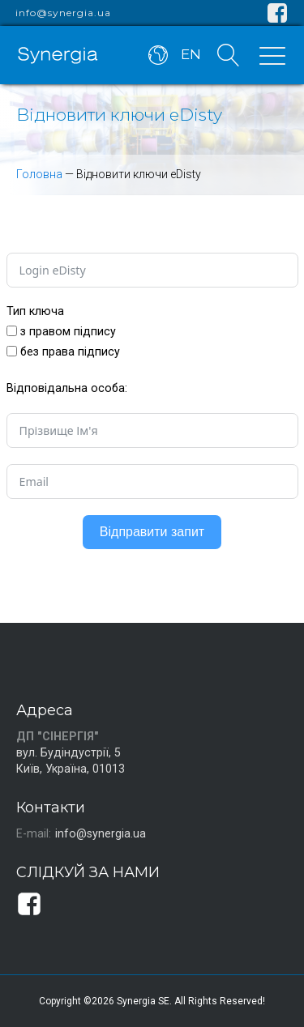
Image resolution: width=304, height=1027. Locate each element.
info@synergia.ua (63, 13)
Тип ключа (35, 311)
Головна (39, 174)
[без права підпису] (11, 351)
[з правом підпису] (11, 331)
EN (191, 54)
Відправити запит (152, 532)
